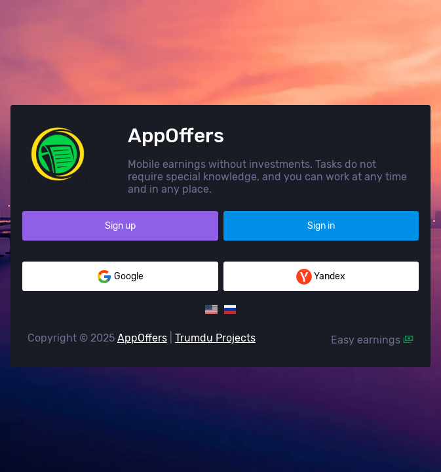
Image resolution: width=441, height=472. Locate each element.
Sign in (321, 225)
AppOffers (142, 338)
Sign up (120, 225)
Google (120, 277)
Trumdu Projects (215, 338)
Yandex (320, 277)
